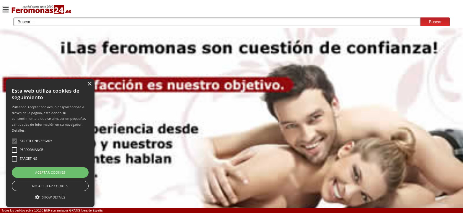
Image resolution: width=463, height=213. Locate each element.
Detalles (18, 130)
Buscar (435, 22)
